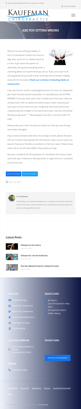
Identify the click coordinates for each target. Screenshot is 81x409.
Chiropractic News (57, 310)
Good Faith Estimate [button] (61, 388)
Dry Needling (19, 328)
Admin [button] (10, 394)
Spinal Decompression (24, 317)
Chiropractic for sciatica (31, 245)
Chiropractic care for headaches (34, 255)
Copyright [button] (25, 388)
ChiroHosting (43, 405)
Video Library (54, 313)
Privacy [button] (47, 388)
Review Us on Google (58, 358)
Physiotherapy (19, 300)
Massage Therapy (21, 322)
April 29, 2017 (13, 182)
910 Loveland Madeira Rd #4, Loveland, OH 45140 (25, 3)
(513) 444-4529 (68, 6)
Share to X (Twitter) (30, 174)
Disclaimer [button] (36, 388)
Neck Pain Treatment (23, 311)
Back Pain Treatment (23, 305)
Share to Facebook (13, 174)
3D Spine (52, 300)
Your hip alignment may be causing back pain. (40, 266)
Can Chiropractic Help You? (58, 305)
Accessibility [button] (12, 388)
